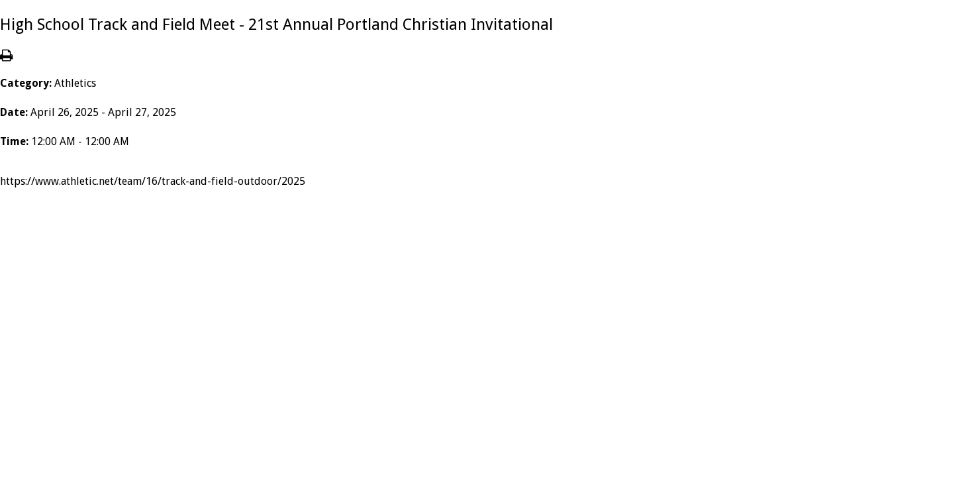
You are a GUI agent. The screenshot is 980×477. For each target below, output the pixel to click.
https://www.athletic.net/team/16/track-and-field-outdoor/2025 (152, 181)
